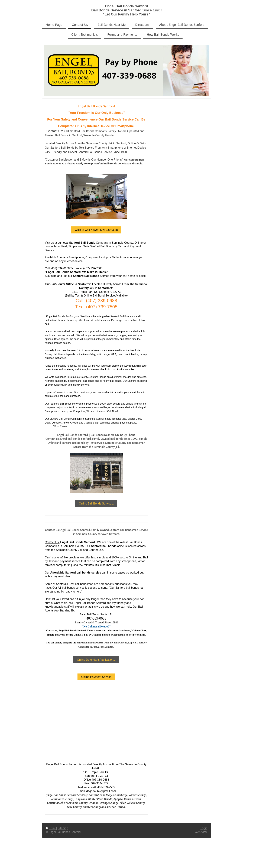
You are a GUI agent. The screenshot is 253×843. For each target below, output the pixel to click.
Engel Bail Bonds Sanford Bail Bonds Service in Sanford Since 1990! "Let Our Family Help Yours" (126, 10)
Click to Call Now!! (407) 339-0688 (96, 229)
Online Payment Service (96, 676)
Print (51, 828)
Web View (201, 832)
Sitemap (63, 828)
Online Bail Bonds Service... (96, 503)
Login (203, 828)
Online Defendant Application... (96, 659)
